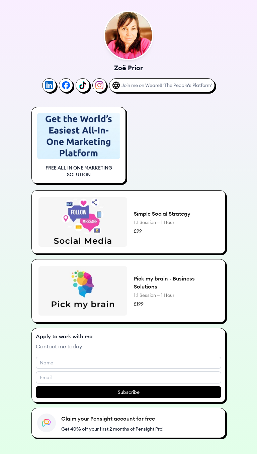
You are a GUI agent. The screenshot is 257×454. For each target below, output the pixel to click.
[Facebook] (66, 85)
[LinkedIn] (49, 85)
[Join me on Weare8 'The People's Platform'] (162, 85)
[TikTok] (83, 85)
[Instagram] (99, 85)
